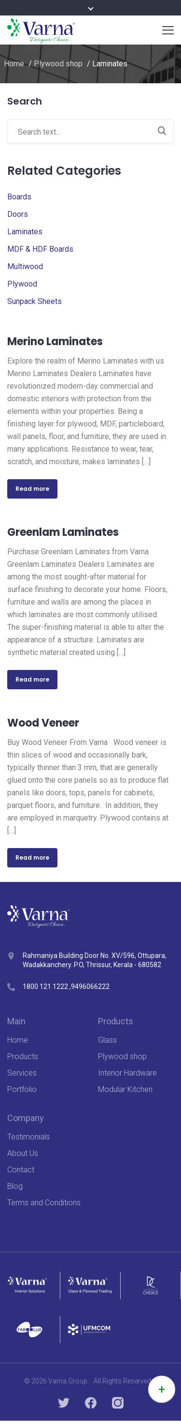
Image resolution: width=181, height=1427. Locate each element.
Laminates (24, 231)
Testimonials (28, 1136)
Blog (15, 1186)
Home (14, 63)
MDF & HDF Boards (40, 249)
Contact (20, 1169)
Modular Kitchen (125, 1089)
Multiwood (25, 266)
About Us (22, 1153)
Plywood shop (58, 63)
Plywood (22, 283)
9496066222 (90, 986)
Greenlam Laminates (63, 532)
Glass (107, 1040)
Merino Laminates (55, 341)
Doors (17, 214)
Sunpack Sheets (34, 301)
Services (22, 1073)
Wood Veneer (43, 722)
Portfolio (22, 1089)
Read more (32, 489)
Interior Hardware (127, 1073)
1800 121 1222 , (47, 986)
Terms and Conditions (44, 1202)
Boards (19, 196)
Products (22, 1056)
